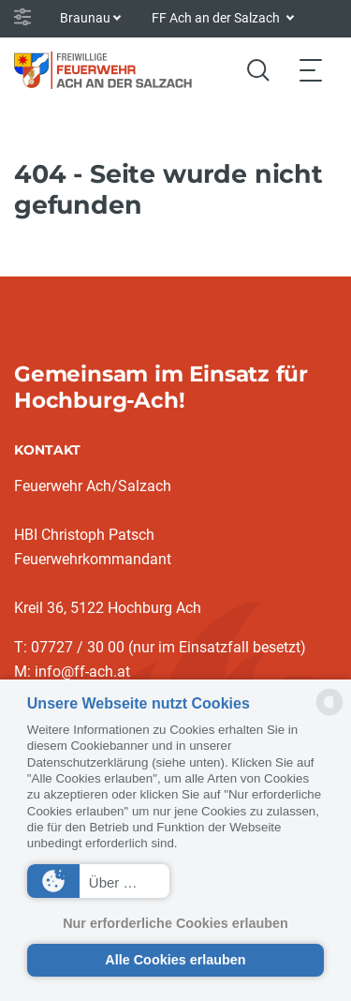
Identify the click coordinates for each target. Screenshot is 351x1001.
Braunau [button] (85, 17)
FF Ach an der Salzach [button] (217, 17)
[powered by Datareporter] (329, 714)
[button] (98, 881)
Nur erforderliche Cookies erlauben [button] (175, 923)
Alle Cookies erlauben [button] (175, 959)
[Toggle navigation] (311, 69)
